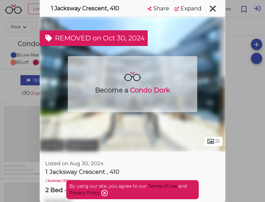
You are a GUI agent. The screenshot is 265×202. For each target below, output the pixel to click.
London (52, 145)
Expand (188, 8)
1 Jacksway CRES (57, 181)
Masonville (82, 145)
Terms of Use (162, 186)
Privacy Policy (85, 193)
